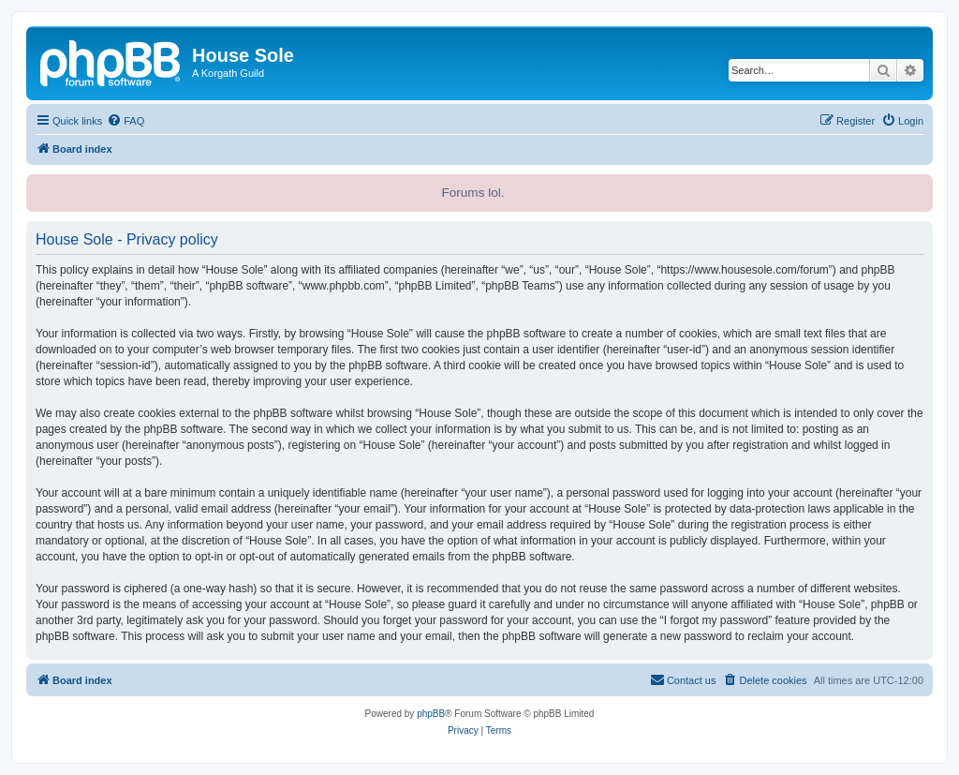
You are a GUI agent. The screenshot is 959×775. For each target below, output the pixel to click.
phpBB (431, 713)
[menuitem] (125, 121)
